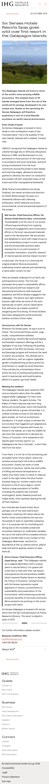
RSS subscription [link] (9, 755)
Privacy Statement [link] (11, 777)
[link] (18, 6)
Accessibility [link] (8, 768)
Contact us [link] (7, 686)
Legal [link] (4, 772)
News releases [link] (12, 14)
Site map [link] (6, 781)
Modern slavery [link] (8, 729)
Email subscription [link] (10, 750)
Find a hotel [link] (7, 690)
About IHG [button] (24, 649)
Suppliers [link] (6, 720)
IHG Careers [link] (7, 707)
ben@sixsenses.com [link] (12, 639)
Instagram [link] (6, 746)
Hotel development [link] (10, 711)
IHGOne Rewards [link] (10, 694)
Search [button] (39, 4)
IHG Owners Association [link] (12, 716)
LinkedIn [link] (5, 742)
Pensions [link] (6, 724)
